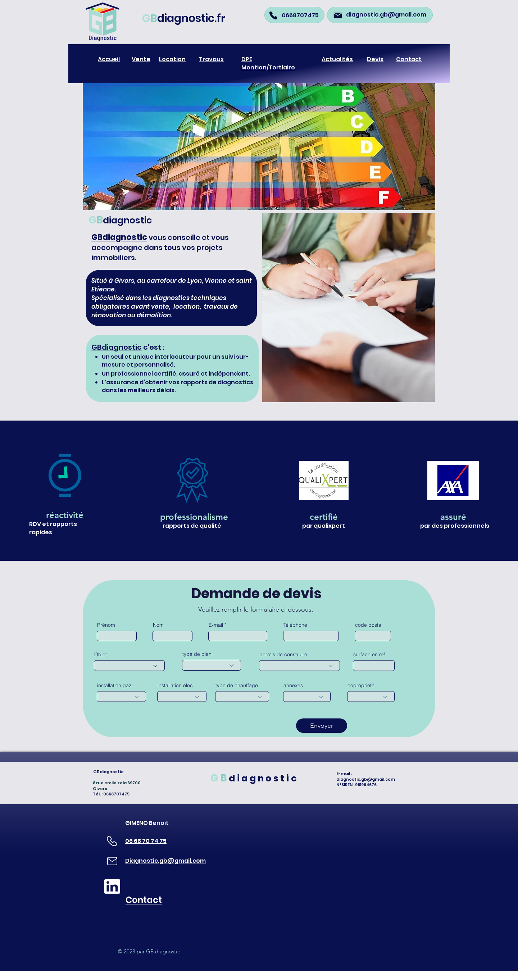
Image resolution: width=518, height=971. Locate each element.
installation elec (175, 685)
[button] (259, 144)
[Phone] (273, 15)
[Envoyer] (321, 725)
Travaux (211, 59)
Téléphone (295, 624)
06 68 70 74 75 (146, 841)
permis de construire (283, 654)
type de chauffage (236, 685)
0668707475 (300, 15)
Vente (141, 59)
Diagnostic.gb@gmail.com (165, 861)
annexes (293, 685)
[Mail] (337, 15)
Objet (100, 654)
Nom (158, 624)
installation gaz (114, 685)
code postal (368, 624)
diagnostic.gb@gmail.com (365, 779)
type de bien (197, 654)
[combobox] (129, 665)
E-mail (216, 624)
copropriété (360, 685)
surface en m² (369, 654)
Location (172, 59)
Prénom (106, 624)
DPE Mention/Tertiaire (268, 63)
